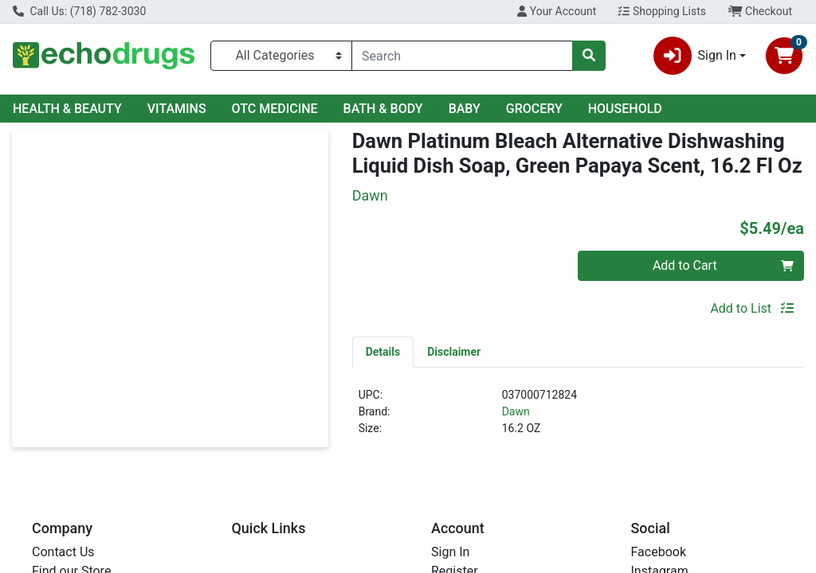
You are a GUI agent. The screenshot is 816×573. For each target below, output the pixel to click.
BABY (465, 108)
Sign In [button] (694, 56)
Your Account (556, 11)
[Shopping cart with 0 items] (784, 56)
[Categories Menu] (281, 56)
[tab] (383, 352)
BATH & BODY (383, 108)
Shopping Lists (662, 11)
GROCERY (534, 108)
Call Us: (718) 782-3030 (79, 11)
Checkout (760, 11)
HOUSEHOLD (625, 108)
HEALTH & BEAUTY (67, 108)
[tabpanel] (578, 418)
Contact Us (63, 551)
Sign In (450, 551)
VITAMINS (176, 108)
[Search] (462, 56)
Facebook (658, 551)
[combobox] (462, 56)
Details (383, 351)
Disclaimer (454, 351)
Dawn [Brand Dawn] (516, 411)
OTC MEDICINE (275, 108)
